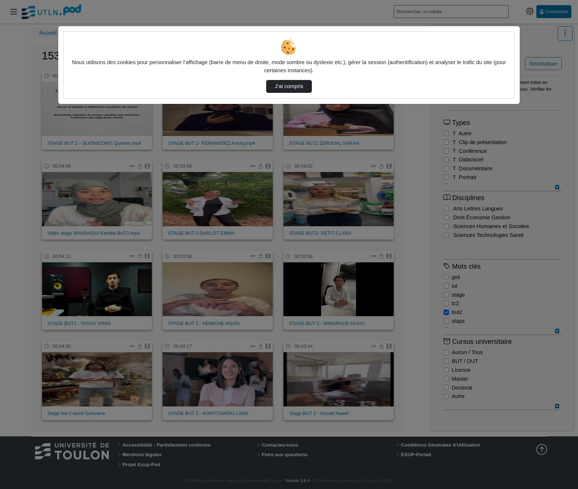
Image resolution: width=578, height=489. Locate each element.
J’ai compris (289, 86)
